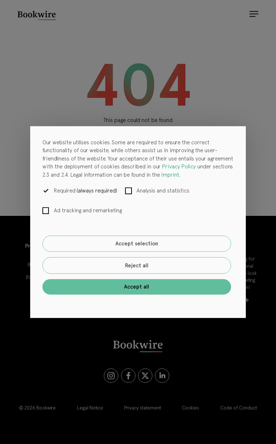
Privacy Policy (179, 166)
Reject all (136, 265)
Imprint (170, 174)
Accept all (136, 287)
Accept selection (136, 243)
